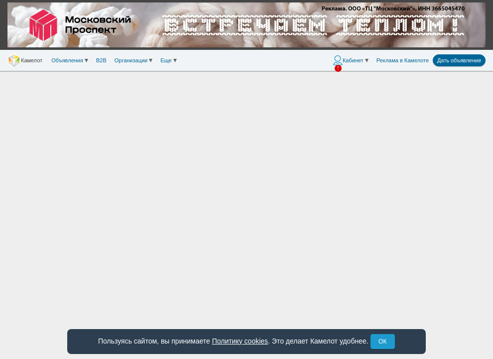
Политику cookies (240, 341)
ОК (382, 341)
